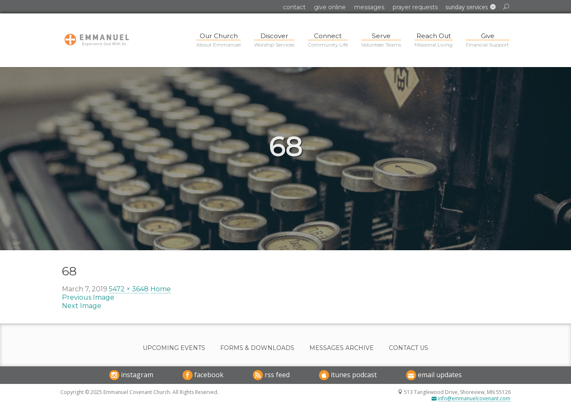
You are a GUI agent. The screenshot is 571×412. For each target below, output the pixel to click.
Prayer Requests (415, 7)
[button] (470, 7)
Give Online (330, 7)
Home (160, 289)
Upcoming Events (174, 348)
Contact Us (408, 348)
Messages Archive (341, 348)
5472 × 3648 (129, 289)
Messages (369, 7)
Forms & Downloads (257, 348)
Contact (294, 7)
